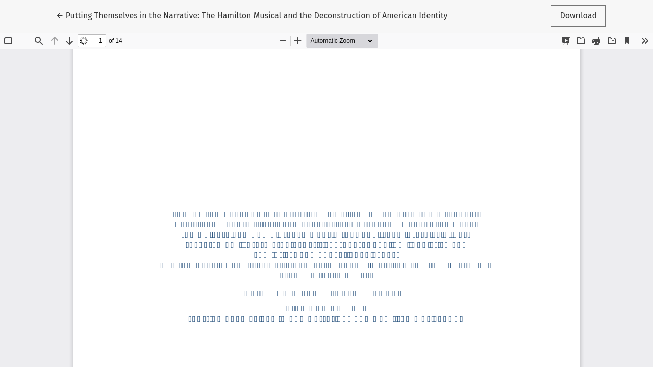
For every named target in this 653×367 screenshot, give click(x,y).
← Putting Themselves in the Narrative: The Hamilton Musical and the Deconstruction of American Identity (251, 14)
